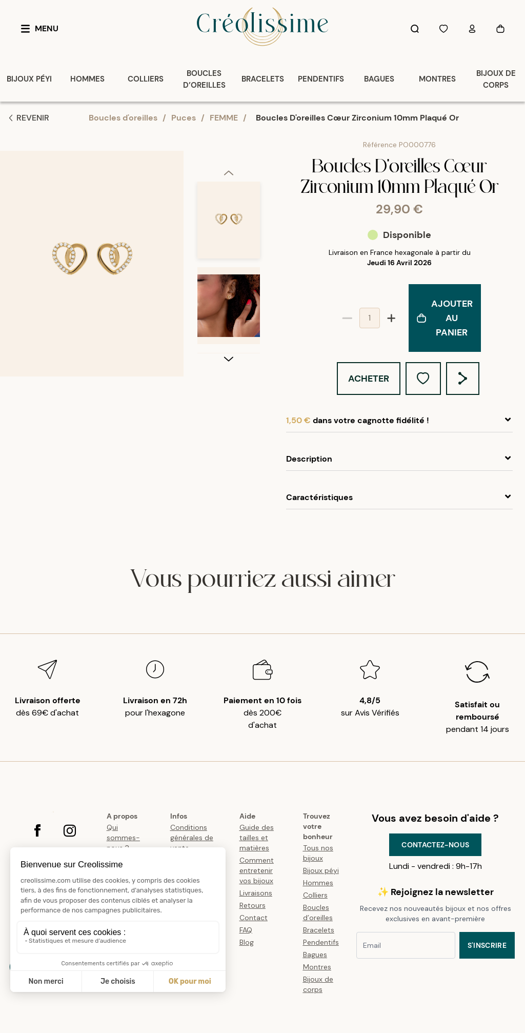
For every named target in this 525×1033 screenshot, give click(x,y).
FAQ (245, 930)
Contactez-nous (435, 844)
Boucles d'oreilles (123, 117)
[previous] (229, 172)
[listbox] (229, 267)
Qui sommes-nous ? (123, 837)
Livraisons (255, 893)
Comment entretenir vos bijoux (256, 870)
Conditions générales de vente (191, 837)
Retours (252, 905)
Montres (317, 966)
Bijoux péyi (321, 870)
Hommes (318, 882)
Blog (246, 942)
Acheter (368, 378)
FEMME (224, 117)
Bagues (315, 954)
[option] (229, 224)
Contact (253, 917)
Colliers (315, 895)
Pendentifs (321, 942)
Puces (183, 117)
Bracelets (318, 930)
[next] (229, 358)
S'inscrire (487, 945)
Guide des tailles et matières (256, 837)
